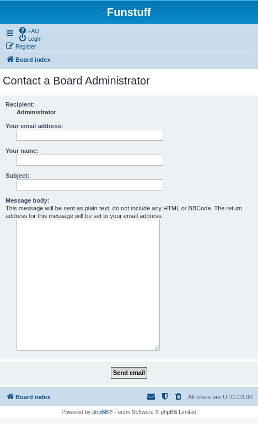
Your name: (22, 150)
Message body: (27, 200)
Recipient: (20, 104)
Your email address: (34, 126)
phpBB (100, 412)
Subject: (17, 175)
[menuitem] (28, 30)
